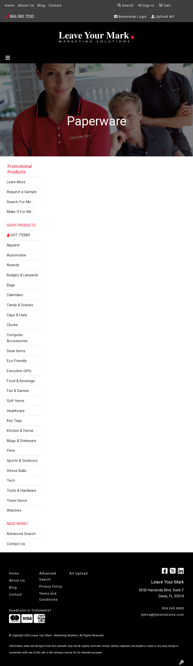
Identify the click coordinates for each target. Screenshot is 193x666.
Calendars (15, 295)
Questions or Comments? (30, 610)
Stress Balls (16, 470)
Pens (11, 450)
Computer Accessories (17, 338)
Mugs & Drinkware (21, 440)
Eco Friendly (17, 361)
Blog (41, 5)
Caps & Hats (17, 315)
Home (10, 5)
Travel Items (17, 500)
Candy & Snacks (20, 305)
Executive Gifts (19, 371)
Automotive (16, 255)
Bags (11, 285)
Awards (13, 265)
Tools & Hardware (21, 490)
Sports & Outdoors (22, 460)
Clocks (12, 325)
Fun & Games (18, 390)
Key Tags (14, 420)
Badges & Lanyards (22, 275)
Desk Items (16, 351)
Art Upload (78, 573)
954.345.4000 (173, 608)
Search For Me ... (20, 202)
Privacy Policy (50, 586)
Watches (14, 510)
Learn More (16, 182)
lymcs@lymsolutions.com (162, 614)
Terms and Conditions (48, 596)
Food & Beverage (21, 381)
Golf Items (15, 400)
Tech (11, 480)
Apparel (13, 245)
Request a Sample (22, 192)
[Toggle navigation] (8, 57)
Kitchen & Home (20, 430)
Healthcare (16, 411)
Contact (55, 5)
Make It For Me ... (21, 211)
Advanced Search (21, 533)
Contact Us (16, 544)
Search (126, 5)
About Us (26, 5)
